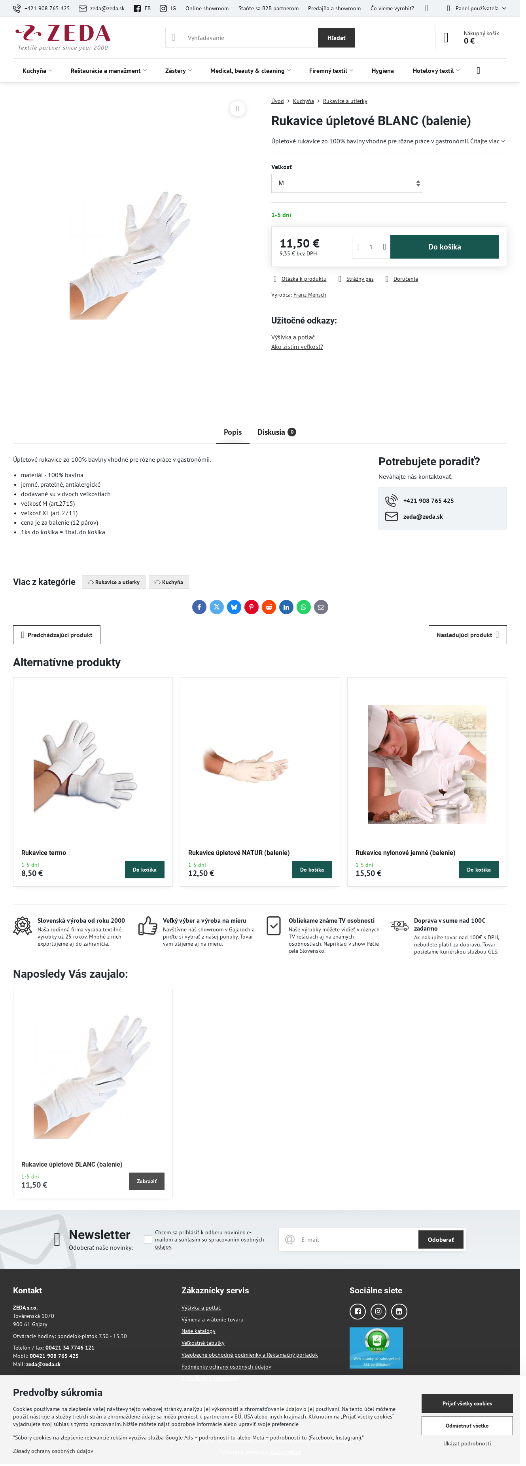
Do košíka (444, 247)
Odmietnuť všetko (467, 1425)
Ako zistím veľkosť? (297, 346)
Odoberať (441, 1239)
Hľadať (336, 38)
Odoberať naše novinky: (101, 1247)
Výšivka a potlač (293, 337)
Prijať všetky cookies (467, 1403)
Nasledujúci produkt (468, 635)
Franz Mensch (309, 294)
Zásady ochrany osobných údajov (53, 1451)
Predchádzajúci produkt (57, 635)
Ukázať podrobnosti (467, 1443)
